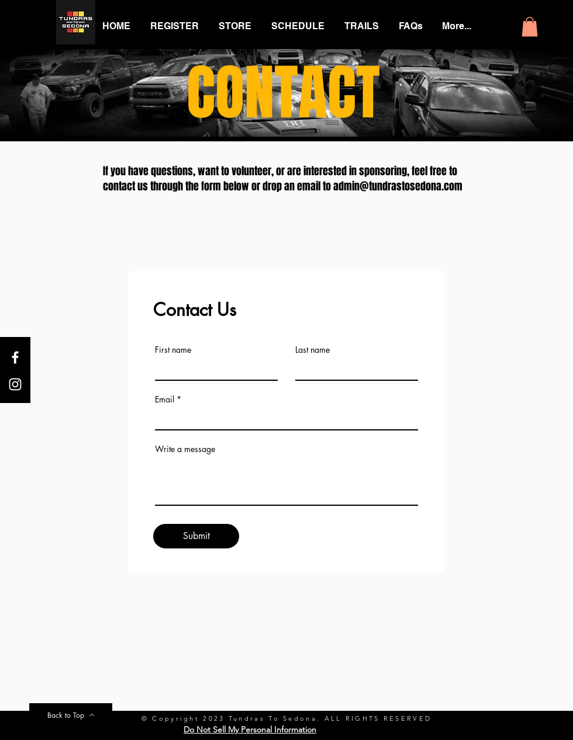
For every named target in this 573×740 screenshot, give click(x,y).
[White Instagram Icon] (15, 384)
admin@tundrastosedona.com (397, 186)
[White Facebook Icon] (15, 357)
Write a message (185, 449)
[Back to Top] (70, 715)
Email (164, 399)
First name (173, 350)
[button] (530, 26)
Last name (312, 350)
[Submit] (196, 536)
